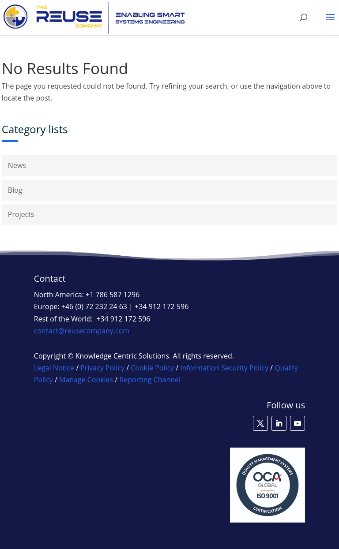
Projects (21, 214)
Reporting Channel (150, 380)
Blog (15, 190)
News (17, 165)
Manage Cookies (86, 379)
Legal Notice (54, 368)
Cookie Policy (152, 368)
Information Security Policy (224, 368)
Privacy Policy (102, 368)
